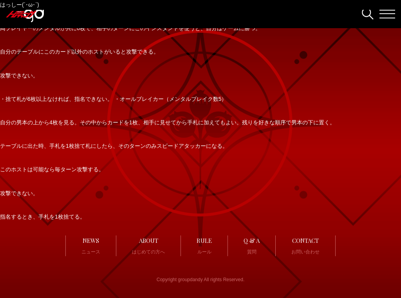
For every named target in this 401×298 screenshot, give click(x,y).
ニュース (90, 245)
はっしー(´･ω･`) (19, 5)
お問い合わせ (305, 245)
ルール (204, 245)
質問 (252, 245)
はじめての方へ (148, 245)
